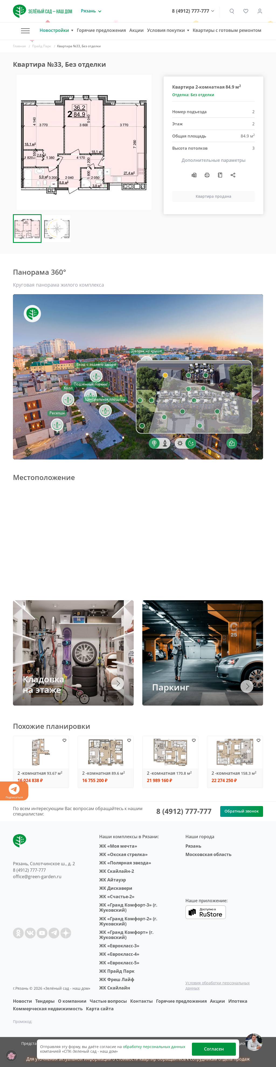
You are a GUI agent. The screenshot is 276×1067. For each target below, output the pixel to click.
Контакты (141, 1001)
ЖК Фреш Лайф (116, 979)
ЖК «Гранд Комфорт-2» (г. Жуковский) (128, 921)
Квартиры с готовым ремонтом (227, 30)
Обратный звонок (242, 811)
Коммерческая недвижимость (48, 1009)
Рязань (193, 846)
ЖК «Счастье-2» (116, 897)
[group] (84, 142)
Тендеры (45, 1001)
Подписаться (14, 791)
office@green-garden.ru (37, 877)
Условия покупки (166, 30)
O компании (72, 1001)
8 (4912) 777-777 (190, 11)
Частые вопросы (108, 1001)
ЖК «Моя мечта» (118, 846)
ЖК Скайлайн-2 (116, 871)
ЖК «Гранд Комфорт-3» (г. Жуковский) (128, 907)
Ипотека (237, 1001)
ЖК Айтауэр (112, 880)
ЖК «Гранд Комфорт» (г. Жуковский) (126, 934)
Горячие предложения (101, 30)
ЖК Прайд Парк (116, 971)
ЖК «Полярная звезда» (125, 863)
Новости (22, 1001)
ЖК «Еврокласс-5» (119, 963)
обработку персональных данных (154, 1046)
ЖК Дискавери (115, 888)
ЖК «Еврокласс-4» (119, 954)
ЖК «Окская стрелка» (123, 854)
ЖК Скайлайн (114, 988)
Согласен (214, 1049)
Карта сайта (100, 1009)
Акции (136, 30)
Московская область (208, 854)
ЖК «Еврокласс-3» (119, 946)
